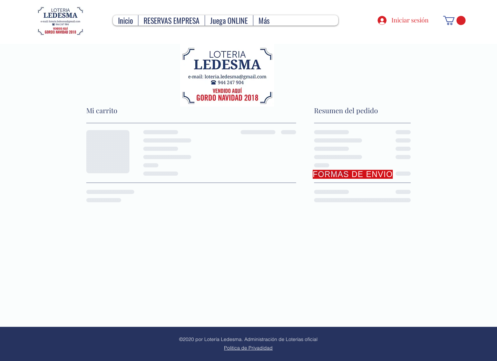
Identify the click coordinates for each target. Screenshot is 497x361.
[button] (454, 20)
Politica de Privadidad (248, 348)
